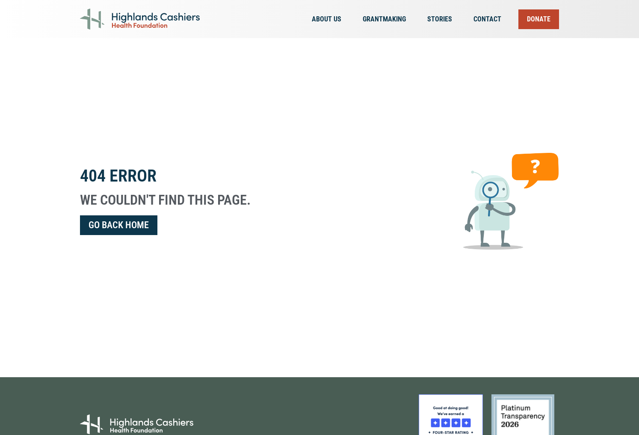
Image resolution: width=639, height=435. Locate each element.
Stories (441, 19)
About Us (329, 19)
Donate (538, 19)
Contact (487, 19)
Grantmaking (386, 19)
